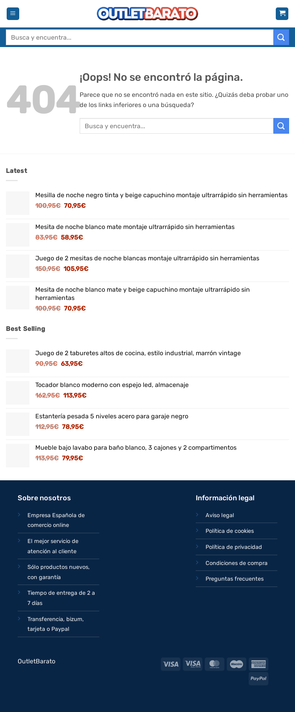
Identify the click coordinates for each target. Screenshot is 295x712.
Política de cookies (230, 531)
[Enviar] (281, 37)
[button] (13, 13)
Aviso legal (220, 515)
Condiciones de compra (237, 563)
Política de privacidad (234, 547)
